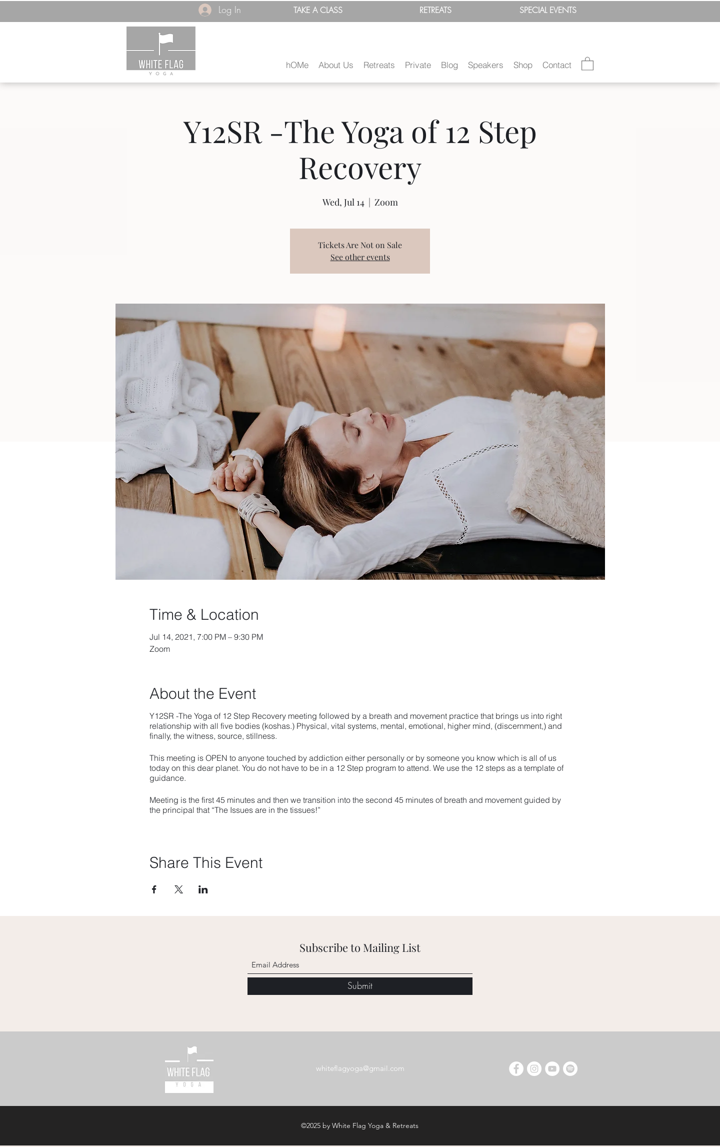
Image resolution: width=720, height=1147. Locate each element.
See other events (360, 257)
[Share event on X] (179, 889)
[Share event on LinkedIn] (203, 889)
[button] (336, 65)
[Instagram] (534, 1068)
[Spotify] (570, 1068)
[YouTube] (552, 1068)
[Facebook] (516, 1068)
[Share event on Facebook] (154, 889)
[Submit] (360, 986)
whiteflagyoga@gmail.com (360, 1068)
